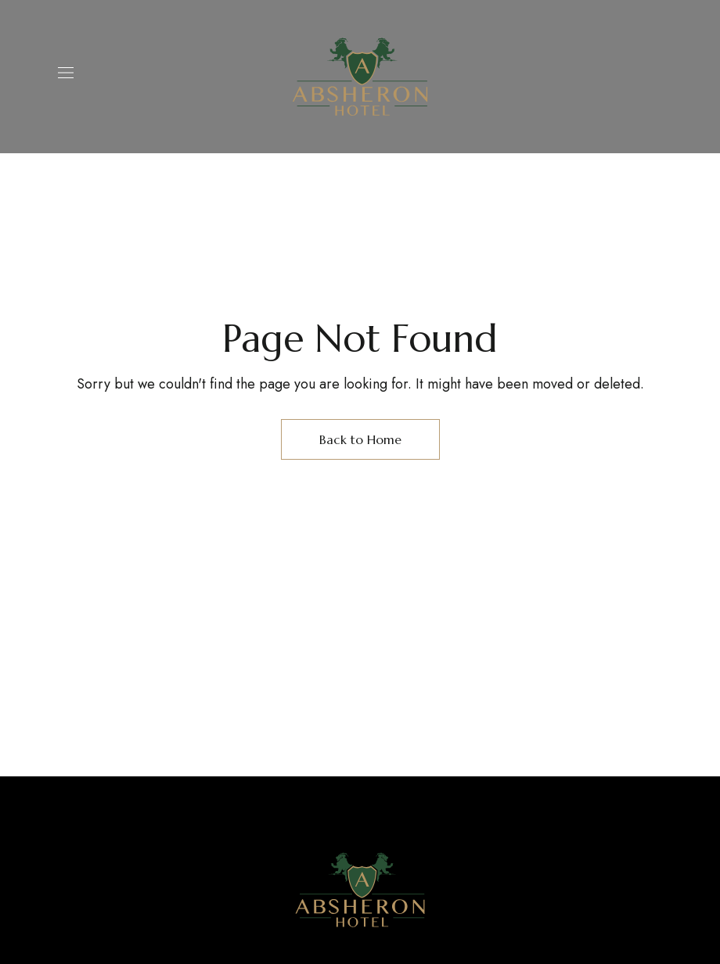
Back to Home (360, 439)
